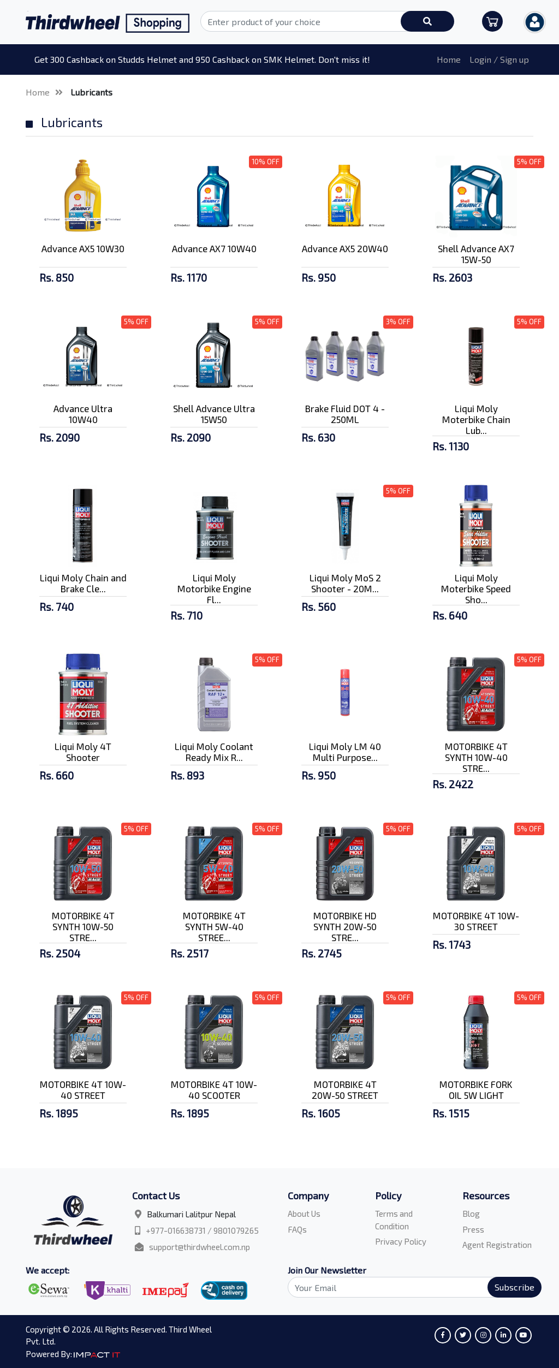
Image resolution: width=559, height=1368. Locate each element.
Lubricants (91, 92)
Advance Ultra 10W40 (82, 414)
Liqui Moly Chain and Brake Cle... (83, 583)
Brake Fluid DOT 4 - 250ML (345, 414)
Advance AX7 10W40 (214, 248)
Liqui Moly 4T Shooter (83, 752)
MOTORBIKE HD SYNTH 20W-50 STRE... (345, 926)
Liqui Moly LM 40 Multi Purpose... (345, 752)
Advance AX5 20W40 (345, 248)
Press (473, 1229)
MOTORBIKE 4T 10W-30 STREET (476, 921)
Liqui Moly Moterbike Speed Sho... (476, 588)
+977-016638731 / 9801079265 (202, 1230)
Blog (471, 1213)
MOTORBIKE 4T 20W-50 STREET (345, 1090)
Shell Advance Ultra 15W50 (214, 414)
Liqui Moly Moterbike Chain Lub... (476, 419)
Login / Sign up (499, 59)
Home (449, 59)
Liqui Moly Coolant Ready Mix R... (214, 752)
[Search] (408, 1287)
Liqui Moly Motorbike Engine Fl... (214, 588)
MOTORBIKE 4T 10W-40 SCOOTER (214, 1090)
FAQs (297, 1229)
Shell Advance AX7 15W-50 (476, 254)
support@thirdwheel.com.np (199, 1247)
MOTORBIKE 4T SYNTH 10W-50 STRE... (83, 926)
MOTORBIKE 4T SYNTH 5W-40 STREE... (214, 926)
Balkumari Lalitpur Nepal (191, 1214)
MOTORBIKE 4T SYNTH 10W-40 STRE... (476, 757)
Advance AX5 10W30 (82, 248)
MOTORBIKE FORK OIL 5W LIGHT (476, 1090)
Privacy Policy (400, 1241)
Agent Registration (497, 1245)
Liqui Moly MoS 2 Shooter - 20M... (345, 583)
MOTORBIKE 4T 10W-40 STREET (83, 1090)
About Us (304, 1213)
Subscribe (514, 1287)
